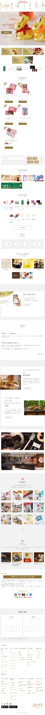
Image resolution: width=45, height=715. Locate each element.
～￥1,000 (37, 650)
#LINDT (22, 482)
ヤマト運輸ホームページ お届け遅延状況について (13, 348)
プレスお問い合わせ (22, 690)
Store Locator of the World (39, 688)
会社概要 (29, 681)
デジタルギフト (3, 688)
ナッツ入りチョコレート (13, 661)
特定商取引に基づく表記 (31, 684)
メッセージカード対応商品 (31, 662)
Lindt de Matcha (21, 657)
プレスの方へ (21, 688)
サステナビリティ (13, 687)
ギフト (35, 158)
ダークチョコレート (13, 653)
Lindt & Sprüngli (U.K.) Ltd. (39, 684)
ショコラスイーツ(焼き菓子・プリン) (4, 674)
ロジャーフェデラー (13, 699)
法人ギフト (29, 665)
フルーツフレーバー (13, 668)
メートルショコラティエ (13, 690)
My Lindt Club (3, 693)
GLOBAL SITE (38, 681)
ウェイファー (3, 659)
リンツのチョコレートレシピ (13, 696)
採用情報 (2, 690)
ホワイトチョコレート (13, 658)
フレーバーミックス (13, 666)
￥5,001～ (37, 657)
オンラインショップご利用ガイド (22, 682)
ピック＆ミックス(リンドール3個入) (4, 656)
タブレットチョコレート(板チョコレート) (4, 665)
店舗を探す (3, 681)
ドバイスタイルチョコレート (4, 662)
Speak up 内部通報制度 (39, 691)
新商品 (36, 161)
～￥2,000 (37, 652)
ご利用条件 (29, 690)
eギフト (29, 652)
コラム (22, 544)
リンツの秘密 (12, 682)
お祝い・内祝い (30, 657)
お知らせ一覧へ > (40, 353)
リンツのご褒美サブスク (22, 660)
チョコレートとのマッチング (13, 693)
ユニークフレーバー (13, 663)
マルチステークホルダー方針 (31, 693)
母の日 (29, 158)
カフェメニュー (3, 686)
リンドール (30, 161)
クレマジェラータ (4, 671)
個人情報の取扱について (31, 688)
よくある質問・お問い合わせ (22, 685)
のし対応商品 (30, 659)
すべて (2, 651)
